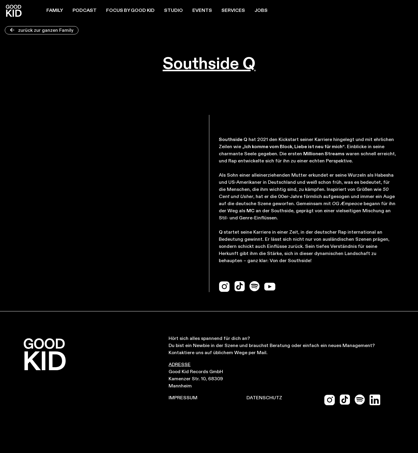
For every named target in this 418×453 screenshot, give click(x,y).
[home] (14, 11)
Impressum (183, 398)
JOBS (261, 10)
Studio (173, 10)
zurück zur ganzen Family (41, 31)
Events (202, 10)
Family (54, 10)
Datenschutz (264, 398)
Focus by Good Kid (130, 10)
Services (233, 10)
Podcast (85, 10)
